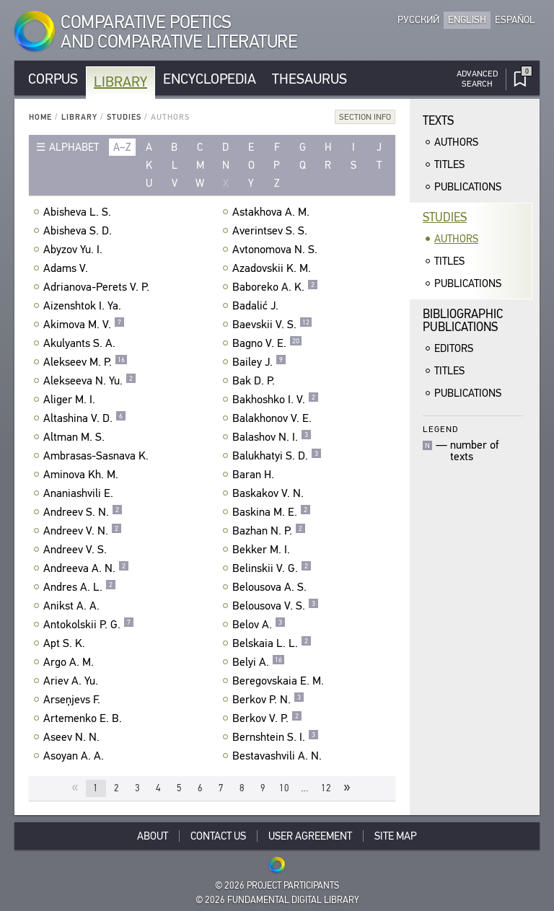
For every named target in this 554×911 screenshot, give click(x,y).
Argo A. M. (70, 662)
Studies (124, 117)
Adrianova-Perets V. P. (98, 287)
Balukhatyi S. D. (277, 455)
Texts (438, 120)
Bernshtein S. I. (275, 737)
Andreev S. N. (83, 512)
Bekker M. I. (263, 549)
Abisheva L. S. (79, 212)
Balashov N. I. (272, 437)
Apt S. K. (66, 643)
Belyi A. (258, 662)
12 (326, 788)
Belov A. (259, 624)
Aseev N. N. (73, 737)
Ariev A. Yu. (72, 680)
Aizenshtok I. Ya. (84, 305)
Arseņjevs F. (73, 699)
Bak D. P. (255, 380)
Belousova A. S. (271, 587)
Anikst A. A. (73, 605)
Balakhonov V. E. (273, 418)
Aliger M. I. (71, 399)
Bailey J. (259, 362)
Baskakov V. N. (269, 493)
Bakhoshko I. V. (275, 399)
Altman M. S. (75, 437)
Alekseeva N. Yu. (89, 380)
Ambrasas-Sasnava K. (97, 455)
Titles (449, 164)
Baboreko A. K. (275, 287)
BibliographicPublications (463, 321)
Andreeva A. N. (86, 568)
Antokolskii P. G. (88, 624)
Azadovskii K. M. (273, 268)
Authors (456, 142)
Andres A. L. (79, 587)
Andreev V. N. (82, 530)
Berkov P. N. (268, 699)
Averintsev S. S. (271, 230)
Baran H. (255, 474)
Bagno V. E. (267, 343)
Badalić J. (257, 305)
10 (284, 788)
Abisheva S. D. (79, 230)
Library (120, 82)
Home (40, 117)
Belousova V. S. (275, 605)
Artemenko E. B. (84, 718)
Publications (467, 186)
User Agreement (310, 835)
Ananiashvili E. (80, 493)
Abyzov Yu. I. (74, 249)
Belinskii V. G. (272, 568)
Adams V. (67, 268)
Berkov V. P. (267, 718)
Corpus (53, 79)
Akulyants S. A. (81, 343)
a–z (122, 147)
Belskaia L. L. (272, 643)
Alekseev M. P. (85, 362)
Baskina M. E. (271, 512)
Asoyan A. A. (75, 755)
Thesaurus (309, 79)
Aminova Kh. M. (82, 474)
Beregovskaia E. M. (279, 680)
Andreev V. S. (76, 549)
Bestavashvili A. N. (278, 755)
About (152, 835)
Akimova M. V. (84, 324)
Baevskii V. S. (272, 324)
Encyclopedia (209, 79)
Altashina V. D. (84, 418)
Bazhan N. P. (269, 530)
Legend (440, 429)
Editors (453, 348)
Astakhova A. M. (272, 212)
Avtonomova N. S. (276, 249)
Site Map (395, 835)
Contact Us (218, 835)
